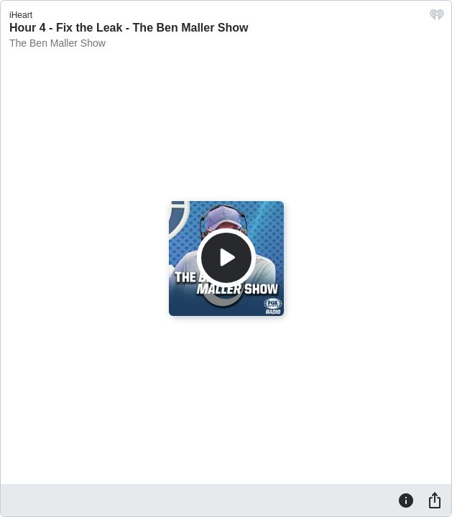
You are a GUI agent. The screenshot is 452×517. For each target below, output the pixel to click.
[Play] (226, 257)
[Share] (434, 499)
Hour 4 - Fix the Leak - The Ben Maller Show (129, 28)
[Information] (406, 499)
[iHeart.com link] (437, 18)
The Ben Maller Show (57, 43)
